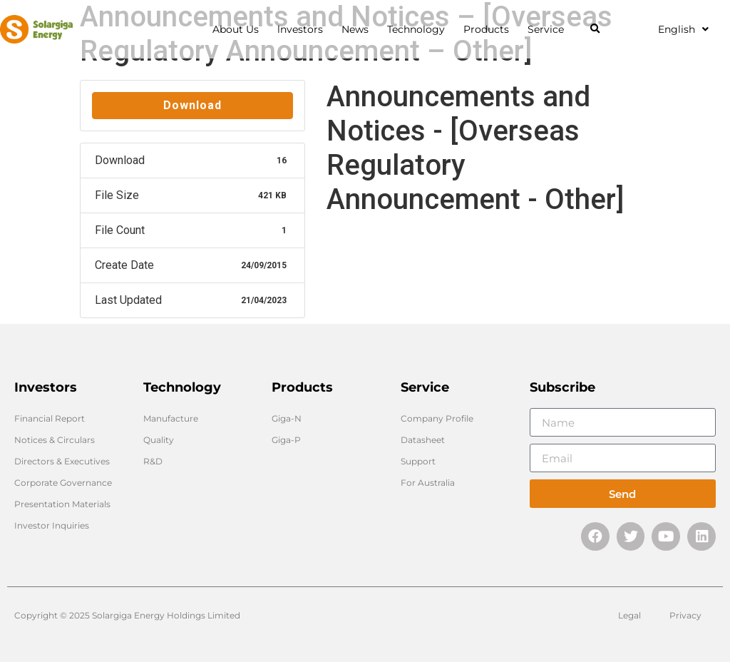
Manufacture (170, 418)
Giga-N (287, 418)
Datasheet (423, 439)
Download (192, 105)
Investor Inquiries (51, 525)
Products (489, 29)
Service (549, 29)
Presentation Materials (62, 504)
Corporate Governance (63, 482)
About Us (239, 29)
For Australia (428, 482)
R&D (153, 461)
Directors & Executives (62, 461)
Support (418, 461)
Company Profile (437, 418)
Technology (419, 29)
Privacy (685, 615)
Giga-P (286, 439)
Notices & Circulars (54, 439)
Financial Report (49, 418)
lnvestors (303, 29)
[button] (595, 29)
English (683, 29)
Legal (629, 615)
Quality (158, 439)
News (358, 29)
